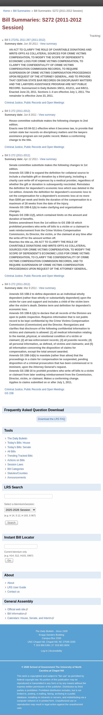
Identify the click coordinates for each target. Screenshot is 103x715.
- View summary (47, 43)
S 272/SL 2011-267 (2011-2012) (27, 39)
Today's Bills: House (18, 442)
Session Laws (15, 464)
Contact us (13, 591)
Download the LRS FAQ (51, 419)
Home (6, 10)
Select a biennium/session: (19, 504)
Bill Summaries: (22, 10)
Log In (44, 650)
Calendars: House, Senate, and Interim (30, 618)
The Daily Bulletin (17, 438)
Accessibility (55, 650)
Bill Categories (15, 468)
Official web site (17, 609)
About (10, 582)
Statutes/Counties (17, 473)
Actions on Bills (16, 460)
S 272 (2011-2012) (19, 110)
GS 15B (9, 393)
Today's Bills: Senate (19, 447)
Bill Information (17, 613)
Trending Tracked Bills (19, 455)
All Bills (11, 451)
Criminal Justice (14, 102)
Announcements (16, 477)
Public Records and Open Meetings (44, 102)
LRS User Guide (16, 587)
